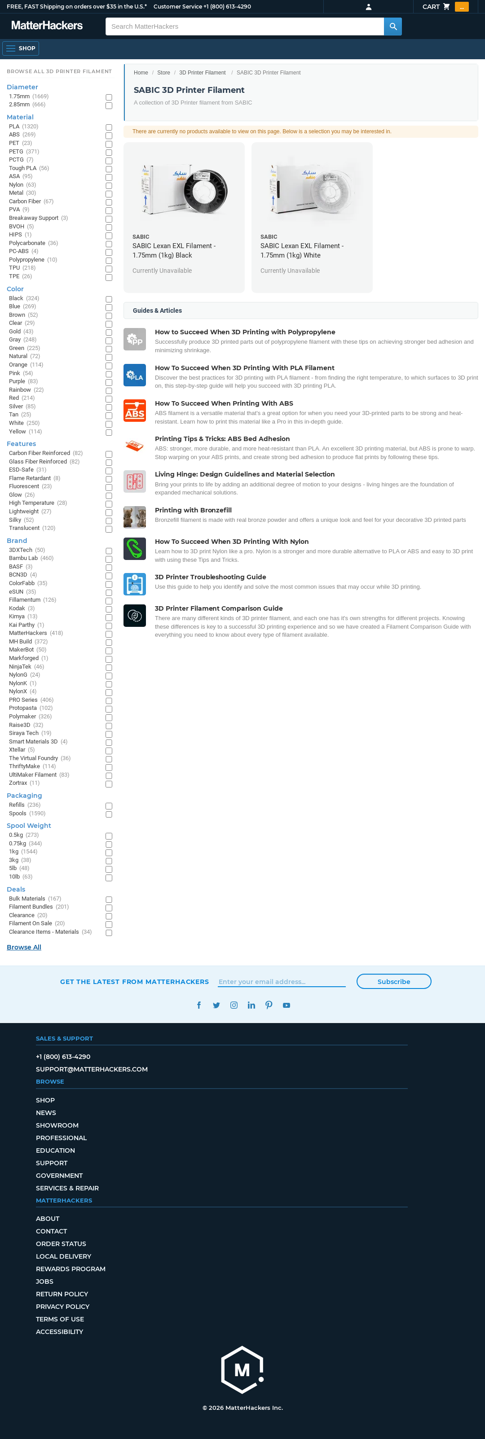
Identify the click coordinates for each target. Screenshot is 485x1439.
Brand (17, 541)
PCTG (21, 160)
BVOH (21, 227)
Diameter (22, 87)
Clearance (28, 915)
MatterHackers (36, 633)
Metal (22, 193)
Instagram (234, 1005)
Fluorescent (30, 486)
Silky (21, 520)
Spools (27, 813)
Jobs (44, 1281)
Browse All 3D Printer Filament (59, 71)
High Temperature (38, 503)
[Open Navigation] (20, 48)
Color (15, 289)
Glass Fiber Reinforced (44, 462)
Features (21, 444)
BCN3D (23, 575)
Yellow (25, 432)
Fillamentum (33, 600)
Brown (23, 315)
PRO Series (31, 700)
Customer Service (178, 6)
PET (20, 143)
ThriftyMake (32, 766)
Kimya (23, 616)
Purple (23, 381)
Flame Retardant (35, 478)
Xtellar (22, 750)
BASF (21, 567)
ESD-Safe (28, 470)
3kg (20, 860)
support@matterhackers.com (92, 1069)
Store (163, 73)
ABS (22, 135)
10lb (21, 877)
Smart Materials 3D (38, 742)
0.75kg (25, 844)
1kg (23, 852)
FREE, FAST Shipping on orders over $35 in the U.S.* (77, 6)
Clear (22, 323)
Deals (16, 889)
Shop (45, 1100)
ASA (21, 176)
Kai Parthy (26, 625)
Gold (21, 332)
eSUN (22, 592)
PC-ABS (24, 251)
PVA (19, 210)
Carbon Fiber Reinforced (46, 453)
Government (59, 1176)
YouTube (286, 1005)
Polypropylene (33, 260)
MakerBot (28, 650)
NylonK (23, 683)
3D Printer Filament (202, 73)
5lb (19, 868)
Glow (22, 495)
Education (55, 1150)
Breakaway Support (38, 218)
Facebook (199, 1005)
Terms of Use (60, 1319)
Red (22, 398)
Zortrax (24, 783)
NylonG (24, 675)
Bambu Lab (31, 558)
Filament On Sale (37, 923)
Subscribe (394, 982)
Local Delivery (63, 1256)
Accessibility (59, 1332)
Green (24, 348)
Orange (26, 365)
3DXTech (27, 550)
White (24, 423)
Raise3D (26, 725)
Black (24, 298)
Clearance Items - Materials (50, 932)
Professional (61, 1138)
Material (20, 117)
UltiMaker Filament (39, 775)
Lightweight (30, 511)
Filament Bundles (39, 907)
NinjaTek (26, 667)
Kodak (22, 608)
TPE (20, 276)
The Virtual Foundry (40, 758)
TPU (22, 268)
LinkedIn (251, 1005)
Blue (22, 306)
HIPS (20, 235)
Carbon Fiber (31, 201)
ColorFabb (28, 583)
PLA (24, 126)
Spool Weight (29, 826)
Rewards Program (71, 1269)
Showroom (57, 1125)
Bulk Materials (35, 899)
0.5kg (24, 835)
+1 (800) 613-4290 (227, 6)
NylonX (23, 691)
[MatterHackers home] (242, 1371)
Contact (51, 1231)
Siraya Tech (30, 733)
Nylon (22, 185)
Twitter (216, 1005)
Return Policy (62, 1294)
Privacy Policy (62, 1307)
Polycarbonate (33, 243)
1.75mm (29, 96)
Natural (24, 356)
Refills (25, 805)
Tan (20, 415)
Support (51, 1163)
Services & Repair (67, 1188)
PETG (24, 152)
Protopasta (31, 708)
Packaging (24, 796)
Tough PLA (29, 168)
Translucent (32, 528)
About (47, 1219)
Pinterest (269, 1005)
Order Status (61, 1244)
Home (141, 73)
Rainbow (26, 390)
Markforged (28, 658)
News (46, 1113)
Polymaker (30, 717)
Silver (22, 406)
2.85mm (27, 105)
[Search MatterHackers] (393, 26)
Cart (446, 7)
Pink (21, 373)
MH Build (28, 642)
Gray (23, 340)
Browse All (24, 947)
